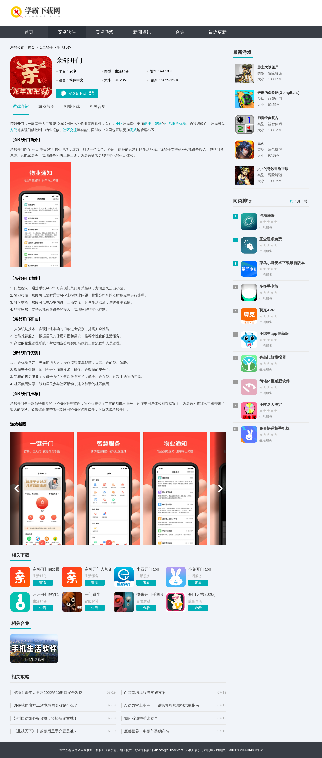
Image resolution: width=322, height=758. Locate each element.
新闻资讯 (142, 32)
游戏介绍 (21, 106)
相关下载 (72, 106)
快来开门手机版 (149, 594)
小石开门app (147, 569)
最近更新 (218, 32)
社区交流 (70, 130)
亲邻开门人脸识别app (98, 569)
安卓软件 (67, 32)
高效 (133, 130)
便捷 (147, 124)
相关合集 (98, 106)
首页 (28, 32)
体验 (182, 124)
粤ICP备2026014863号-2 (246, 750)
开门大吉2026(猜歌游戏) (201, 594)
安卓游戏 (104, 32)
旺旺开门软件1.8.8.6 (46, 594)
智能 (158, 124)
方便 (13, 130)
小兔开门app (199, 569)
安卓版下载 (77, 93)
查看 (42, 583)
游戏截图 (46, 106)
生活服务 (64, 47)
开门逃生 (93, 594)
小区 (119, 124)
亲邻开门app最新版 (46, 569)
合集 (179, 32)
